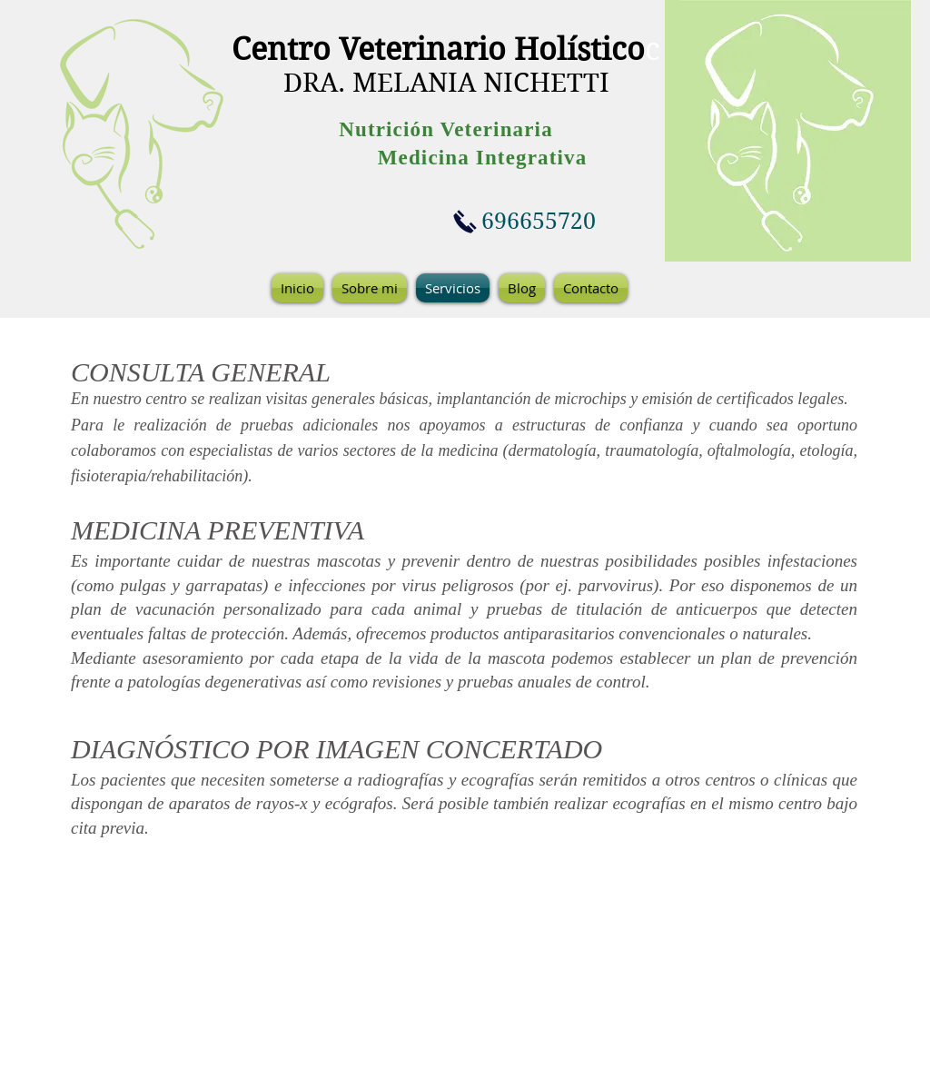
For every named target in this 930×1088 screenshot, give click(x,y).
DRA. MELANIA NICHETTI (446, 82)
